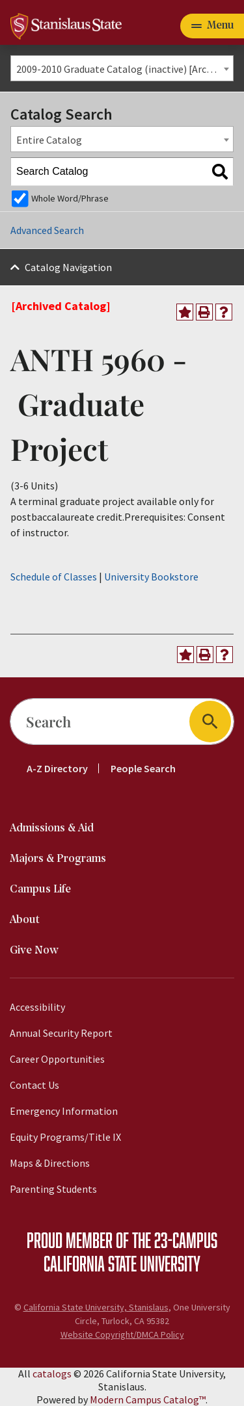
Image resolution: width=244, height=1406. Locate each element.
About (25, 920)
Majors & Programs (58, 859)
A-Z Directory (57, 768)
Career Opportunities (57, 1058)
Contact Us (34, 1084)
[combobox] (122, 68)
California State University (122, 1263)
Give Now (34, 950)
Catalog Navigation (68, 267)
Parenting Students (53, 1188)
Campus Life (40, 889)
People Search (143, 768)
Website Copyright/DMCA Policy (122, 1334)
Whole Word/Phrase (70, 198)
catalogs (52, 1373)
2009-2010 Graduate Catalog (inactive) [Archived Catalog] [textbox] (124, 68)
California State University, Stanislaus (96, 1307)
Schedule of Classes (53, 576)
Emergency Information (64, 1110)
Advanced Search (47, 230)
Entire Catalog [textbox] (49, 139)
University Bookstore (151, 576)
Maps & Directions (50, 1162)
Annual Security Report (61, 1032)
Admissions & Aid (52, 828)
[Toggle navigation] (212, 26)
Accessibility (37, 1006)
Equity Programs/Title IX (65, 1136)
